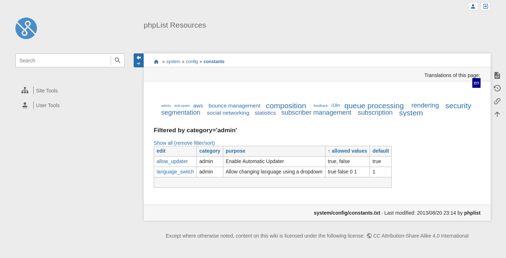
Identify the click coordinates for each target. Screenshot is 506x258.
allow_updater (172, 161)
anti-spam (182, 106)
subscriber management (316, 112)
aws (198, 105)
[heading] (70, 90)
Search (118, 60)
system (173, 61)
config (192, 61)
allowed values (349, 151)
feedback (321, 106)
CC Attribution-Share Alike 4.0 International (421, 236)
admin (166, 106)
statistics (265, 113)
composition (286, 105)
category (209, 151)
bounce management (235, 105)
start (156, 62)
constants (214, 61)
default (380, 151)
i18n (335, 105)
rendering (425, 105)
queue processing (374, 105)
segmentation (180, 112)
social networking (228, 113)
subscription (375, 112)
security (458, 105)
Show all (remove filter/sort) (184, 143)
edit (161, 151)
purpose (235, 151)
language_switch (175, 172)
